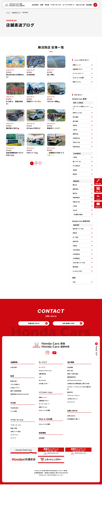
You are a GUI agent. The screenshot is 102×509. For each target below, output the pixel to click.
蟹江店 (75, 197)
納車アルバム (77, 84)
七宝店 (75, 221)
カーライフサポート (67, 5)
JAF (40, 401)
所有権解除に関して (74, 443)
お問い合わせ (71, 440)
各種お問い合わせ (32, 347)
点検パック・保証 (15, 456)
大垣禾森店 (76, 269)
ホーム (8, 12)
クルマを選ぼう (15, 409)
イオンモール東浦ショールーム (81, 110)
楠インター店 (77, 171)
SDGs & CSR (79, 5)
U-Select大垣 (78, 293)
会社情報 (88, 5)
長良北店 (76, 260)
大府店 (75, 136)
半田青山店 (76, 145)
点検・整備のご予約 (70, 347)
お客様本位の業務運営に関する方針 (79, 408)
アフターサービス (54, 5)
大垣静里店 (76, 279)
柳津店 (75, 250)
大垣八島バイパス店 (79, 284)
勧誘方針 (70, 417)
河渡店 (75, 264)
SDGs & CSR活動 (78, 80)
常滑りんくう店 (77, 116)
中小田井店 (76, 176)
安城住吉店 (76, 155)
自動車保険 (43, 398)
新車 (40, 5)
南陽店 (75, 185)
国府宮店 (76, 201)
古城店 (75, 181)
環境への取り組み (73, 398)
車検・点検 (13, 453)
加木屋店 (76, 121)
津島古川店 (76, 216)
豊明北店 (76, 141)
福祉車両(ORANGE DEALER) (20, 419)
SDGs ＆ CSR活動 (45, 435)
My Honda (42, 405)
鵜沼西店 (76, 288)
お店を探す (34, 5)
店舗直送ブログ (16, 12)
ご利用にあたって (73, 423)
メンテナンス (14, 459)
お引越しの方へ (44, 408)
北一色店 (76, 255)
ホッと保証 (14, 436)
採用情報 (42, 462)
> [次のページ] (40, 163)
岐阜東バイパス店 (78, 245)
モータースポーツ (78, 75)
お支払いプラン (15, 412)
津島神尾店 (76, 211)
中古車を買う (14, 432)
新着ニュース (77, 65)
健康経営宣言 (71, 401)
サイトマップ (71, 426)
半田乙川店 (76, 150)
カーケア (13, 462)
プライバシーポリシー (74, 420)
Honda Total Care (45, 395)
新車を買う (14, 406)
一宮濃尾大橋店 (78, 230)
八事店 (75, 166)
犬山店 (75, 226)
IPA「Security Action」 (75, 405)
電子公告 (70, 395)
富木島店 (76, 126)
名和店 (75, 131)
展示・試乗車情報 (16, 415)
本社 (74, 305)
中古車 (46, 5)
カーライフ (42, 392)
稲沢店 (75, 206)
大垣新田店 (76, 274)
